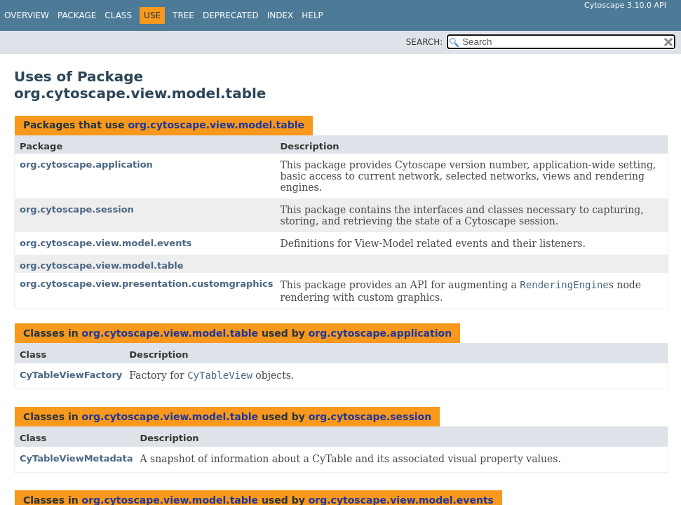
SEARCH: (424, 42)
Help (312, 15)
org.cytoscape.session (77, 209)
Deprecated (231, 15)
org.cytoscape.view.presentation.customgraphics (147, 283)
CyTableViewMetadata (76, 458)
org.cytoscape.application (86, 164)
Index (280, 15)
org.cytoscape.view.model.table (216, 124)
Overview (26, 15)
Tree (183, 15)
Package (77, 15)
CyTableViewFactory (71, 375)
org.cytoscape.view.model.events (105, 243)
